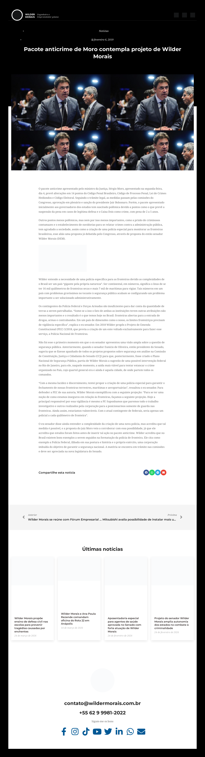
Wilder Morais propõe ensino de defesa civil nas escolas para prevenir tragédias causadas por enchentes (31, 625)
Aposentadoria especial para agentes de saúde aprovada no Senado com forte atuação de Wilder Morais (124, 625)
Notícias (104, 31)
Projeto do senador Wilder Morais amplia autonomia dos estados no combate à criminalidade (171, 623)
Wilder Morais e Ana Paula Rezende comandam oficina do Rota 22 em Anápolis (78, 618)
